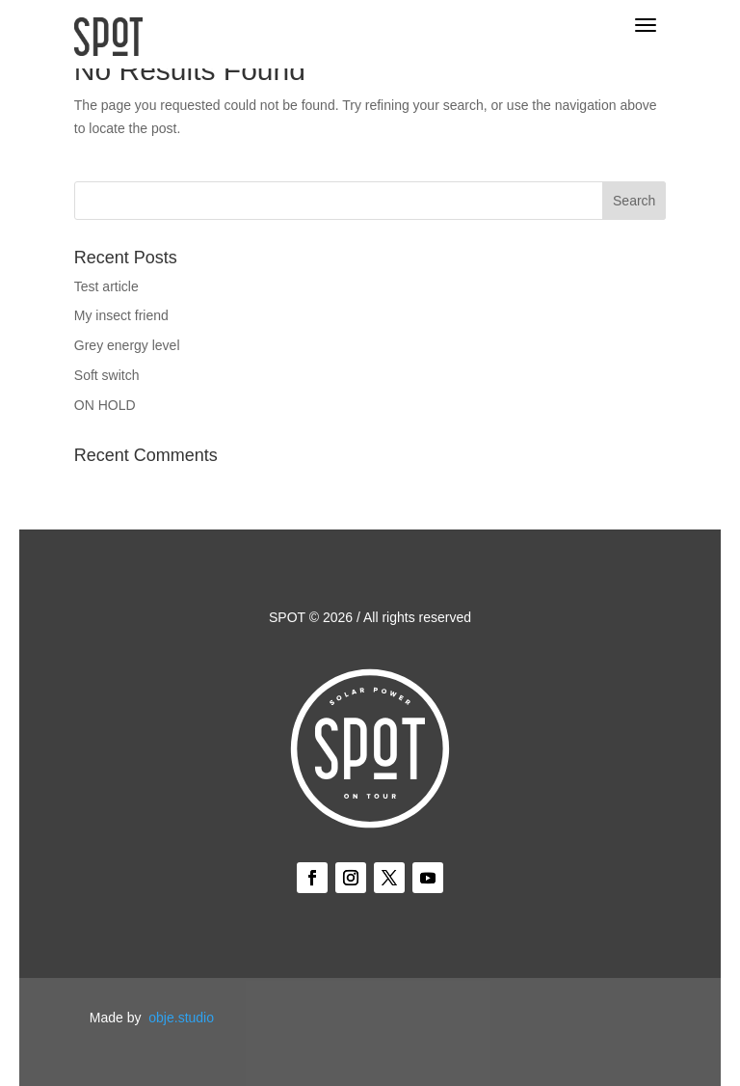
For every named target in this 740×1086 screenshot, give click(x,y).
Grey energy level (127, 345)
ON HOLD (105, 405)
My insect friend (121, 315)
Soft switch (107, 375)
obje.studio (181, 1017)
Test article (106, 286)
